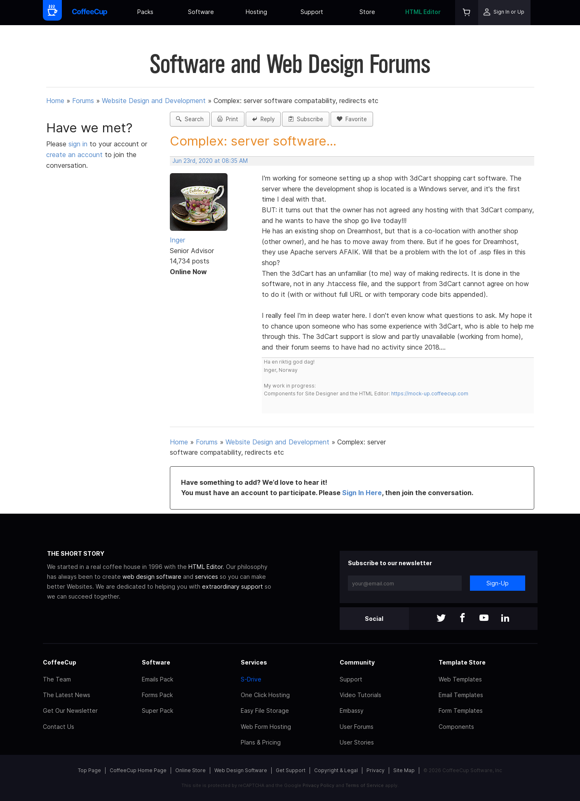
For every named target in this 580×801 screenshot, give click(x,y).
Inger (177, 240)
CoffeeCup (59, 662)
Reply (263, 119)
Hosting (256, 11)
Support (312, 11)
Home (55, 100)
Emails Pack (157, 679)
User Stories (357, 742)
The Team (57, 679)
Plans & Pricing (261, 742)
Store (367, 11)
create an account (74, 154)
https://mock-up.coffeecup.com (429, 393)
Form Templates (461, 710)
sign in (78, 144)
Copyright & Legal (336, 770)
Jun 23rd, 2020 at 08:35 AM (210, 160)
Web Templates (460, 679)
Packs (145, 11)
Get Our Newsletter (70, 710)
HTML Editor (423, 11)
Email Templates (461, 694)
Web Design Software (240, 770)
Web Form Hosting (266, 726)
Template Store (462, 662)
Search (190, 119)
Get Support (290, 770)
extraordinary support (232, 586)
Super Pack (157, 710)
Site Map (404, 770)
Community (357, 662)
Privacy (375, 770)
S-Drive (251, 679)
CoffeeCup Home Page (138, 770)
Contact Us (58, 726)
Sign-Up (497, 583)
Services (254, 662)
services (206, 576)
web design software (151, 576)
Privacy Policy (318, 785)
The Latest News (66, 694)
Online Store (190, 770)
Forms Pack (157, 694)
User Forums (356, 726)
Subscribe (305, 119)
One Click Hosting (265, 694)
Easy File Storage (265, 710)
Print (227, 119)
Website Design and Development (154, 100)
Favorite (352, 119)
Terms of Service (364, 785)
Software (201, 11)
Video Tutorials (360, 694)
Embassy (352, 710)
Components (456, 726)
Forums (83, 100)
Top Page (89, 770)
